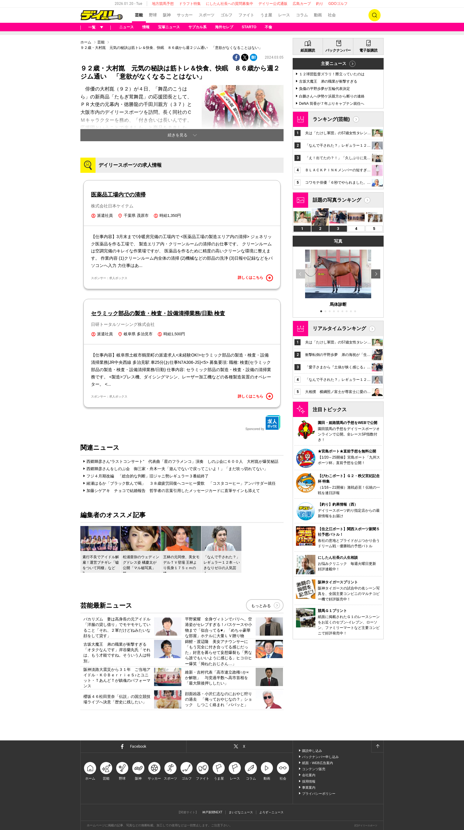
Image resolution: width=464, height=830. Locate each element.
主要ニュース (333, 63)
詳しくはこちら (255, 278)
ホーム (85, 42)
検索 (374, 15)
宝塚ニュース (169, 27)
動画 (318, 15)
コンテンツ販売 (313, 769)
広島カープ (302, 4)
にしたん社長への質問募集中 (229, 4)
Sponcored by (263, 423)
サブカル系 (197, 27)
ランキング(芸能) (331, 119)
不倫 (268, 27)
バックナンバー (338, 50)
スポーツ (206, 15)
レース (284, 15)
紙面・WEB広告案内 (317, 763)
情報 (146, 27)
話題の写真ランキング (337, 200)
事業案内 (308, 787)
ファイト (246, 15)
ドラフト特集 (190, 4)
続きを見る (177, 135)
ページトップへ (377, 746)
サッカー (185, 15)
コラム (302, 15)
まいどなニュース (241, 812)
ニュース (126, 27)
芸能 (139, 15)
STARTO (249, 27)
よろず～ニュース (271, 812)
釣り (319, 4)
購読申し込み (312, 751)
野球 (153, 15)
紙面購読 (308, 50)
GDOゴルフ (338, 4)
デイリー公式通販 (272, 4)
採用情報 (308, 781)
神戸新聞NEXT (212, 812)
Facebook (138, 746)
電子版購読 (368, 50)
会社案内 (308, 775)
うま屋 (266, 15)
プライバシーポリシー (318, 793)
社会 (332, 15)
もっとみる (261, 605)
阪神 (167, 15)
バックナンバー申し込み (320, 757)
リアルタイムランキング (339, 328)
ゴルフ (226, 15)
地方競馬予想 (163, 4)
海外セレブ (224, 27)
